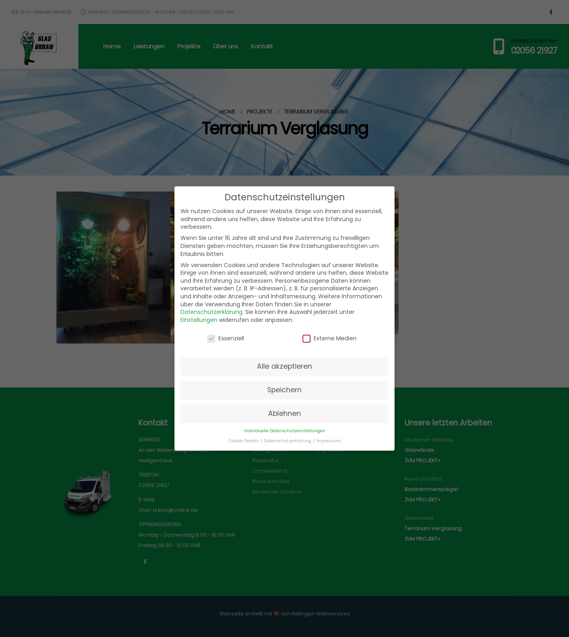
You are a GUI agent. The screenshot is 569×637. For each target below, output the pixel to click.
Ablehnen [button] (284, 413)
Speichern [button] (284, 390)
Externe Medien (330, 338)
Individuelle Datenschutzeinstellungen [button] (284, 431)
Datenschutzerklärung (211, 312)
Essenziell (225, 338)
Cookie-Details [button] (244, 441)
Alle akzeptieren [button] (284, 366)
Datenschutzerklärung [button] (288, 441)
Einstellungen (198, 320)
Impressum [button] (329, 441)
